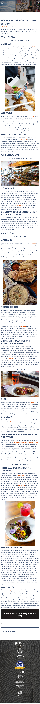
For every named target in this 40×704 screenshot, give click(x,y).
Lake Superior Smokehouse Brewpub (26, 442)
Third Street (23, 140)
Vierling (10, 358)
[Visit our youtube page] (23, 672)
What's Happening (17, 13)
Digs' (32, 402)
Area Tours (9, 13)
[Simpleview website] (20, 701)
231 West (31, 116)
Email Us (20, 677)
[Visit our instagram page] (20, 672)
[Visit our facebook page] (16, 672)
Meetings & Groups (20, 685)
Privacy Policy (20, 696)
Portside (23, 326)
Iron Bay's (21, 485)
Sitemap (20, 695)
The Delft (28, 580)
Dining (24, 13)
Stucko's (13, 422)
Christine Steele (5, 27)
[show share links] (3, 623)
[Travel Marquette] (5, 2)
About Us (20, 690)
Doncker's (20, 205)
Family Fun (3, 13)
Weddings (20, 686)
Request (20, 693)
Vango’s (33, 243)
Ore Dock (21, 476)
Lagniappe (12, 590)
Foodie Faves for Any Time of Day (20, 614)
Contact (20, 691)
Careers (20, 692)
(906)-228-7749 (20, 676)
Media (20, 694)
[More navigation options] (34, 13)
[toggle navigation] (38, 3)
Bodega (34, 47)
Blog (20, 687)
